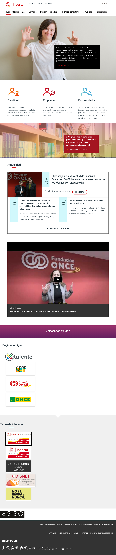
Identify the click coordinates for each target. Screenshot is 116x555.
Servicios (33, 12)
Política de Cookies (105, 533)
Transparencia (102, 12)
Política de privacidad (88, 533)
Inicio (8, 12)
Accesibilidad (63, 533)
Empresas (49, 100)
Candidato (13, 100)
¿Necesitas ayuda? (58, 331)
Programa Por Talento (49, 12)
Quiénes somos (19, 12)
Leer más (79, 192)
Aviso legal (73, 533)
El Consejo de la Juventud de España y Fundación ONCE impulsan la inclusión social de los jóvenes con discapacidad (78, 179)
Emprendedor (86, 100)
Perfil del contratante (71, 12)
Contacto (48, 3)
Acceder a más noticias (58, 229)
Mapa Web (52, 533)
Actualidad (88, 12)
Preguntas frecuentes (35, 3)
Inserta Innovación (107, 525)
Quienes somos (63, 65)
